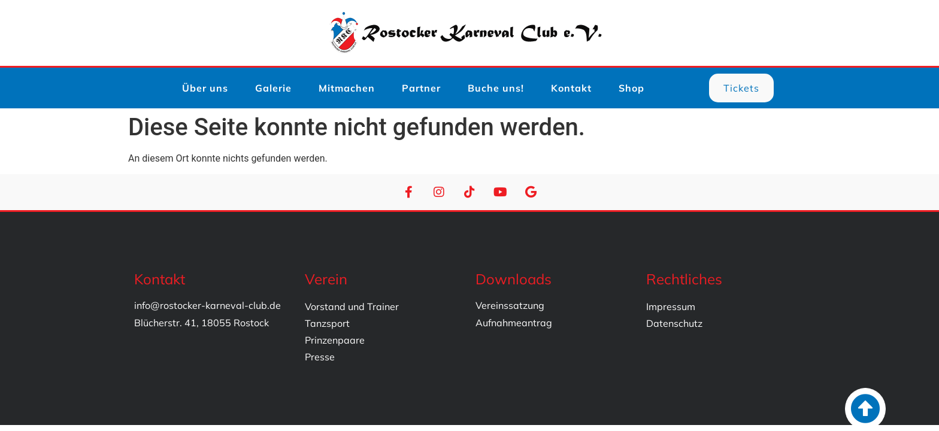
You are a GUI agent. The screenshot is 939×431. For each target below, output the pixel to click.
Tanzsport (327, 323)
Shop (631, 88)
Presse (320, 357)
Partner (421, 88)
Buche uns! (496, 88)
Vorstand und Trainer (352, 306)
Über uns (205, 88)
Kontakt (571, 88)
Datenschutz (674, 323)
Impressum (670, 306)
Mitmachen (347, 88)
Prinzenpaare (335, 340)
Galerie (273, 88)
